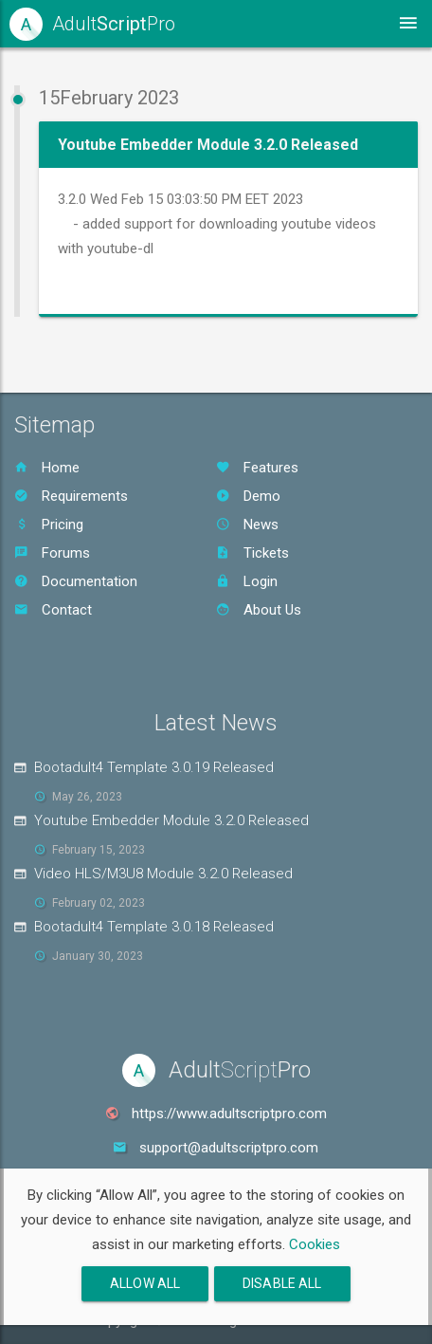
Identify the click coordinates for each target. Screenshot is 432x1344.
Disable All (282, 1283)
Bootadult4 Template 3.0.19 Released (154, 767)
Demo (248, 496)
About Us (258, 609)
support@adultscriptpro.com (228, 1147)
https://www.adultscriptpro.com (229, 1113)
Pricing (48, 524)
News (247, 524)
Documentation (75, 581)
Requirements (71, 496)
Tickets (252, 553)
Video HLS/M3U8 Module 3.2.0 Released (163, 873)
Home (47, 467)
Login (247, 581)
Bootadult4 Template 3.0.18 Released (154, 926)
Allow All (145, 1283)
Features (257, 467)
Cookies (314, 1244)
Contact (53, 609)
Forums (52, 553)
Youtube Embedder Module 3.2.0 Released (171, 820)
